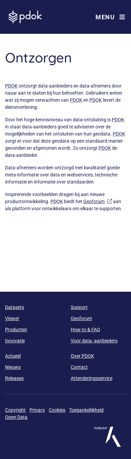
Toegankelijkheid (86, 410)
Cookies (57, 410)
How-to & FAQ (85, 329)
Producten (16, 329)
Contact (79, 367)
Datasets (14, 307)
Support (79, 307)
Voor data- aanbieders (94, 340)
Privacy (37, 410)
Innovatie (15, 340)
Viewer (12, 318)
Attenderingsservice (91, 378)
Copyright (15, 410)
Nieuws (13, 367)
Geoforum (97, 201)
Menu (110, 17)
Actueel (13, 356)
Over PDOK (82, 356)
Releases (14, 378)
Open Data (16, 417)
